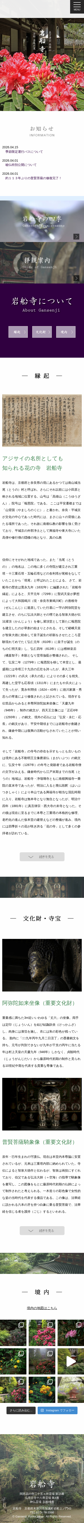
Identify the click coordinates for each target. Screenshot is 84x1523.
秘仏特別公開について (19, 165)
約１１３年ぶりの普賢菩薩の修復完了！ (32, 178)
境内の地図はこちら (42, 1308)
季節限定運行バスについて (22, 151)
